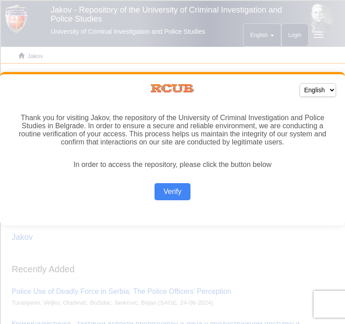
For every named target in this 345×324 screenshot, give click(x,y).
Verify (172, 191)
